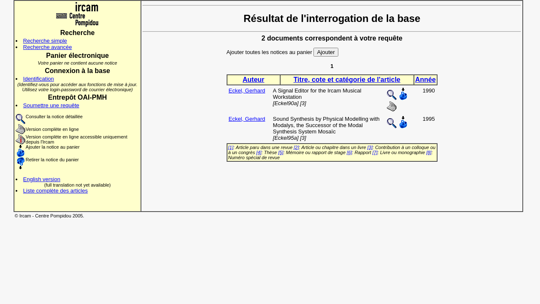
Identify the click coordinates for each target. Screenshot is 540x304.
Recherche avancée (47, 47)
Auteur (254, 79)
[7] (375, 152)
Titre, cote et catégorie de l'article (347, 79)
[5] (280, 152)
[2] (296, 147)
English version (41, 179)
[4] (258, 152)
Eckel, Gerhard (247, 90)
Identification (38, 79)
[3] (370, 147)
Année (425, 79)
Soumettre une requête (51, 105)
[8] (428, 152)
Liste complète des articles (55, 190)
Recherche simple (45, 41)
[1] (230, 147)
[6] (349, 152)
